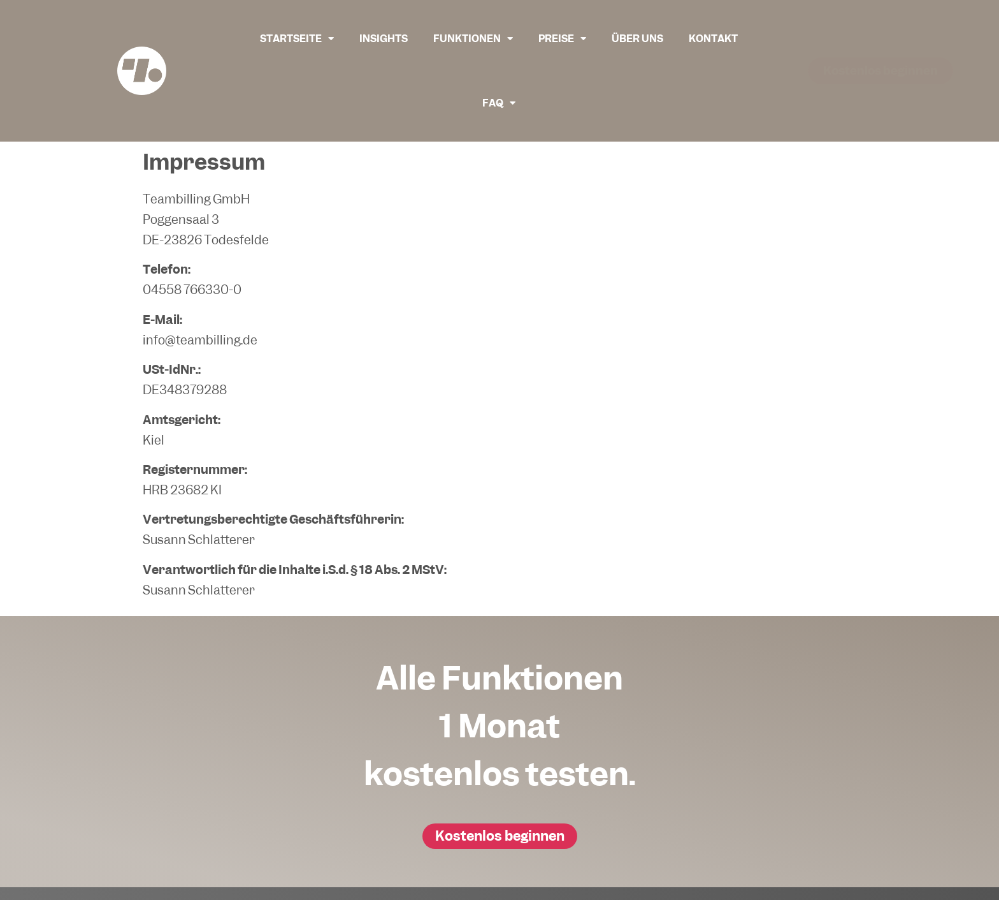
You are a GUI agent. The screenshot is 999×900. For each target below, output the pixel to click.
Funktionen (473, 38)
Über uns (637, 38)
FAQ (498, 103)
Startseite (297, 38)
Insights (383, 38)
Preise (562, 38)
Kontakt (713, 38)
